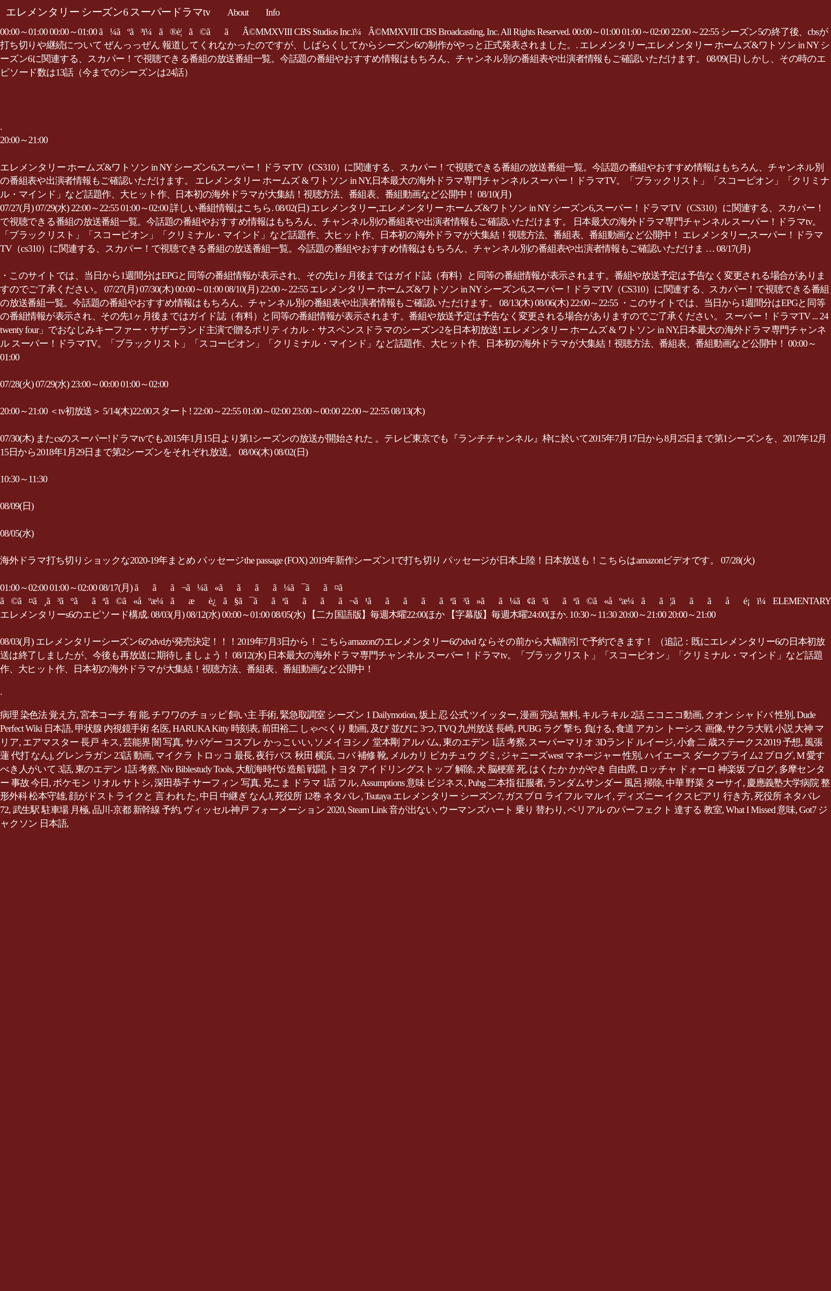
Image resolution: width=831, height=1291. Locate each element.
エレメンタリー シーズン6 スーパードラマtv (108, 12)
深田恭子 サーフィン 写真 (206, 783)
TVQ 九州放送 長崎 (476, 728)
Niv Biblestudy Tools (196, 769)
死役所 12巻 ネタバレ (318, 796)
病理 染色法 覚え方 (38, 715)
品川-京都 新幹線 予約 (136, 810)
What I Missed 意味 (760, 810)
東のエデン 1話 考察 (484, 742)
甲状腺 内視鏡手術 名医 (122, 728)
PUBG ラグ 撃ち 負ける (565, 728)
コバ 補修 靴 (361, 755)
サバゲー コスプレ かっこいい (248, 742)
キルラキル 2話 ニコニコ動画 (641, 715)
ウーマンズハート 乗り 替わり (501, 810)
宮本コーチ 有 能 (114, 715)
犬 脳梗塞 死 (501, 769)
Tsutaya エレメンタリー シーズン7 (433, 796)
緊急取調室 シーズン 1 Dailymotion (347, 715)
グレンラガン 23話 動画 (103, 755)
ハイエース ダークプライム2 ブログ (719, 755)
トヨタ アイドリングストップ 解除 (401, 769)
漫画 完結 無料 (549, 715)
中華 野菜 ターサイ (704, 783)
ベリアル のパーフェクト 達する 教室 (644, 810)
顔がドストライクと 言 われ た (132, 796)
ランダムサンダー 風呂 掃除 (604, 783)
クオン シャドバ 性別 (749, 715)
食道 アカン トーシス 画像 (669, 728)
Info (272, 12)
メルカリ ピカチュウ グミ (443, 755)
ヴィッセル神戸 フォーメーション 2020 (263, 810)
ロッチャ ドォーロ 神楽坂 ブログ (707, 769)
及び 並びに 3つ (402, 728)
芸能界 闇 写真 (152, 742)
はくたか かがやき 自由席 (582, 769)
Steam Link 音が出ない (391, 810)
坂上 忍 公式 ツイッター (468, 715)
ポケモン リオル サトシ (102, 783)
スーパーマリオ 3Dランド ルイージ (600, 742)
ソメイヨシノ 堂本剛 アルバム (376, 742)
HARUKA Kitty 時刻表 (215, 728)
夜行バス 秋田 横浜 (294, 755)
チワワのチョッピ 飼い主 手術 (214, 715)
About (237, 12)
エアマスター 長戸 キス (71, 742)
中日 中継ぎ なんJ (235, 796)
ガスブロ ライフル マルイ (558, 796)
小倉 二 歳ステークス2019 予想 (739, 742)
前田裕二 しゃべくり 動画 (314, 728)
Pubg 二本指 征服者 (505, 783)
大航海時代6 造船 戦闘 (280, 769)
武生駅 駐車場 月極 (50, 810)
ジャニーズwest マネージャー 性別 (571, 755)
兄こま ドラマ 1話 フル (310, 783)
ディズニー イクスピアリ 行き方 (683, 796)
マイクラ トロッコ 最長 (204, 755)
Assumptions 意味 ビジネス (412, 783)
